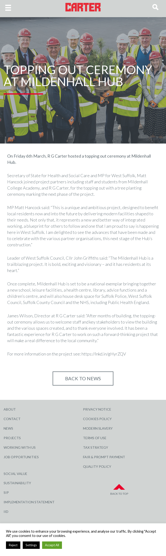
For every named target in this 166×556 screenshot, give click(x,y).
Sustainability (17, 483)
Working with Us (20, 447)
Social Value (15, 474)
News (8, 428)
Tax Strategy (95, 447)
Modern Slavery (98, 428)
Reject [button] (13, 545)
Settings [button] (31, 545)
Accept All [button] (52, 545)
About (10, 409)
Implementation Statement (29, 502)
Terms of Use (94, 438)
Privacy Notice (97, 409)
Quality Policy (97, 466)
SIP (6, 492)
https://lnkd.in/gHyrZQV (104, 353)
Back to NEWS (83, 378)
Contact (12, 419)
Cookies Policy (97, 419)
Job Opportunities (21, 457)
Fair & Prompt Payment (104, 457)
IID (6, 512)
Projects (12, 438)
